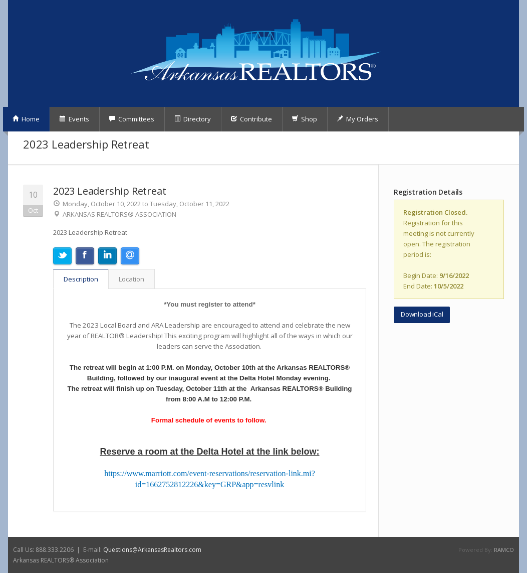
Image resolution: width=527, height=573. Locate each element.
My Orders (357, 118)
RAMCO (504, 549)
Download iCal (422, 314)
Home (26, 118)
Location (131, 278)
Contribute (251, 118)
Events (74, 118)
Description (81, 278)
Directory (192, 118)
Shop (304, 118)
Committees (131, 118)
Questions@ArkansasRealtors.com (152, 549)
